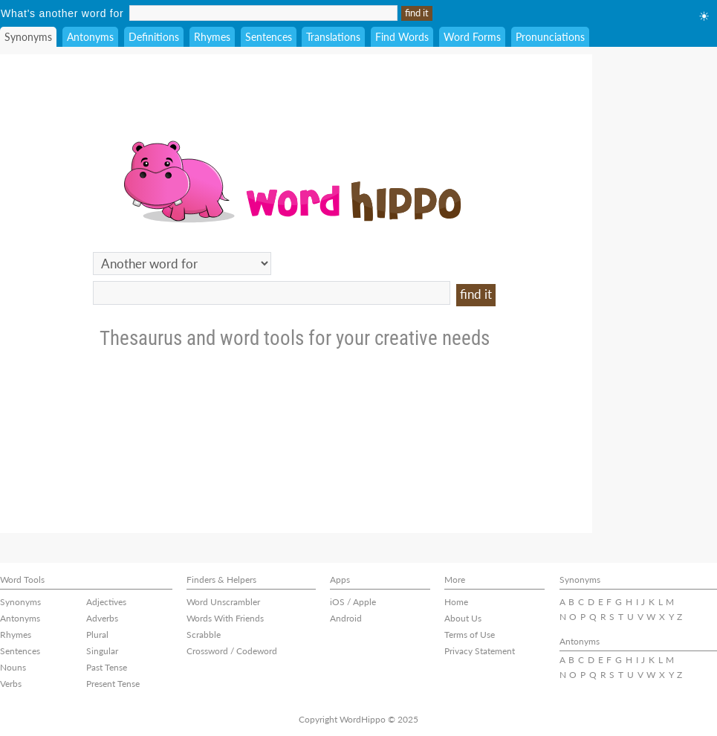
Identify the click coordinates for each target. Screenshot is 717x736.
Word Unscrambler (223, 601)
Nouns (13, 667)
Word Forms (472, 36)
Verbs (11, 683)
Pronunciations (550, 36)
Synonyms (28, 36)
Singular (102, 650)
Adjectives (106, 601)
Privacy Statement (479, 650)
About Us (462, 618)
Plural (97, 634)
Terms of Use (469, 634)
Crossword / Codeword (231, 650)
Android (346, 618)
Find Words (402, 36)
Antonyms (90, 36)
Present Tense (113, 683)
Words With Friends (225, 618)
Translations (333, 36)
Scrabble (203, 634)
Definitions (154, 36)
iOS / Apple (353, 601)
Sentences (268, 36)
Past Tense (106, 667)
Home (456, 601)
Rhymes (212, 36)
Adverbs (102, 618)
